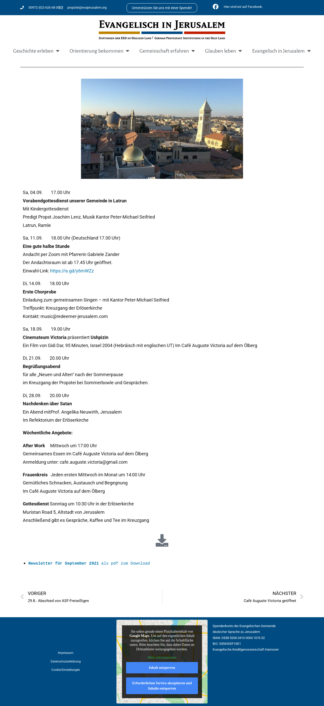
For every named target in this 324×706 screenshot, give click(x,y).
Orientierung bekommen (99, 51)
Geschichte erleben (36, 51)
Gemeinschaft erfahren (167, 51)
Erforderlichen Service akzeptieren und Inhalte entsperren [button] (162, 685)
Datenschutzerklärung (66, 661)
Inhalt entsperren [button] (162, 667)
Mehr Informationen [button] (162, 657)
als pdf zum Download (89, 563)
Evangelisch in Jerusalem (281, 51)
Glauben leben (223, 51)
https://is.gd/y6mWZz (72, 270)
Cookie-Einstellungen (65, 670)
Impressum (65, 653)
